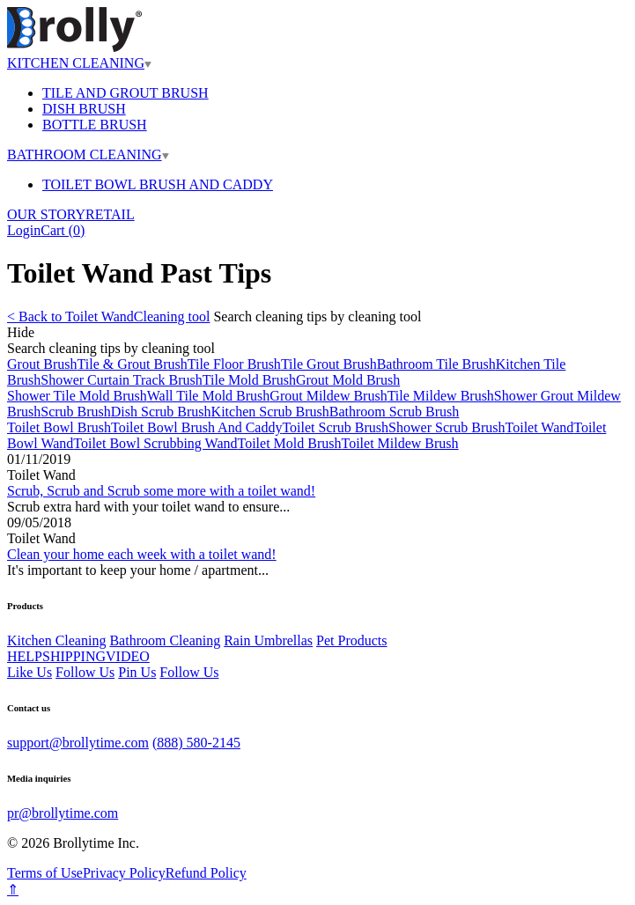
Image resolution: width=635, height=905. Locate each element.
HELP (24, 656)
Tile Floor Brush (234, 364)
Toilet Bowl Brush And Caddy (196, 427)
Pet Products (351, 640)
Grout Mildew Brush (328, 395)
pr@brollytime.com (62, 813)
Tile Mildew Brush (441, 395)
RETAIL (110, 214)
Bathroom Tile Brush (436, 364)
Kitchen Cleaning (56, 640)
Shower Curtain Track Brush (122, 379)
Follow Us (84, 672)
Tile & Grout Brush (133, 364)
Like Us (29, 672)
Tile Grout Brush (329, 364)
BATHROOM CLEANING (88, 154)
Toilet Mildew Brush (399, 443)
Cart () (63, 230)
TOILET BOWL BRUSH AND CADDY (157, 184)
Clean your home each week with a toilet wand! (142, 554)
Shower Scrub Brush (446, 427)
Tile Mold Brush (249, 379)
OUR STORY (46, 214)
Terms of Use (45, 872)
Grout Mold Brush (348, 379)
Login (24, 230)
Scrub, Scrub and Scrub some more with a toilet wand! (161, 490)
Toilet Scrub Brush (335, 427)
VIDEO (128, 656)
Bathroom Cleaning (164, 640)
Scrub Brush (76, 411)
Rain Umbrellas (268, 640)
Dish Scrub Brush (161, 411)
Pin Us (137, 672)
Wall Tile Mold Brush (208, 395)
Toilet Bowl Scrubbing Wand (155, 443)
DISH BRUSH (84, 108)
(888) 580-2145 (196, 742)
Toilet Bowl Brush (59, 427)
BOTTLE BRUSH (94, 124)
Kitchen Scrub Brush (270, 411)
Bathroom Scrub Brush (394, 411)
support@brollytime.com (78, 742)
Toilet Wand (540, 427)
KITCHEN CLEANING (79, 62)
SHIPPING (74, 656)
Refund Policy (206, 872)
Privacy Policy (124, 872)
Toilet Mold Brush (289, 443)
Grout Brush (42, 364)
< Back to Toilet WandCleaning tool (108, 316)
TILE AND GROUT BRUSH (125, 92)
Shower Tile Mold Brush (77, 395)
